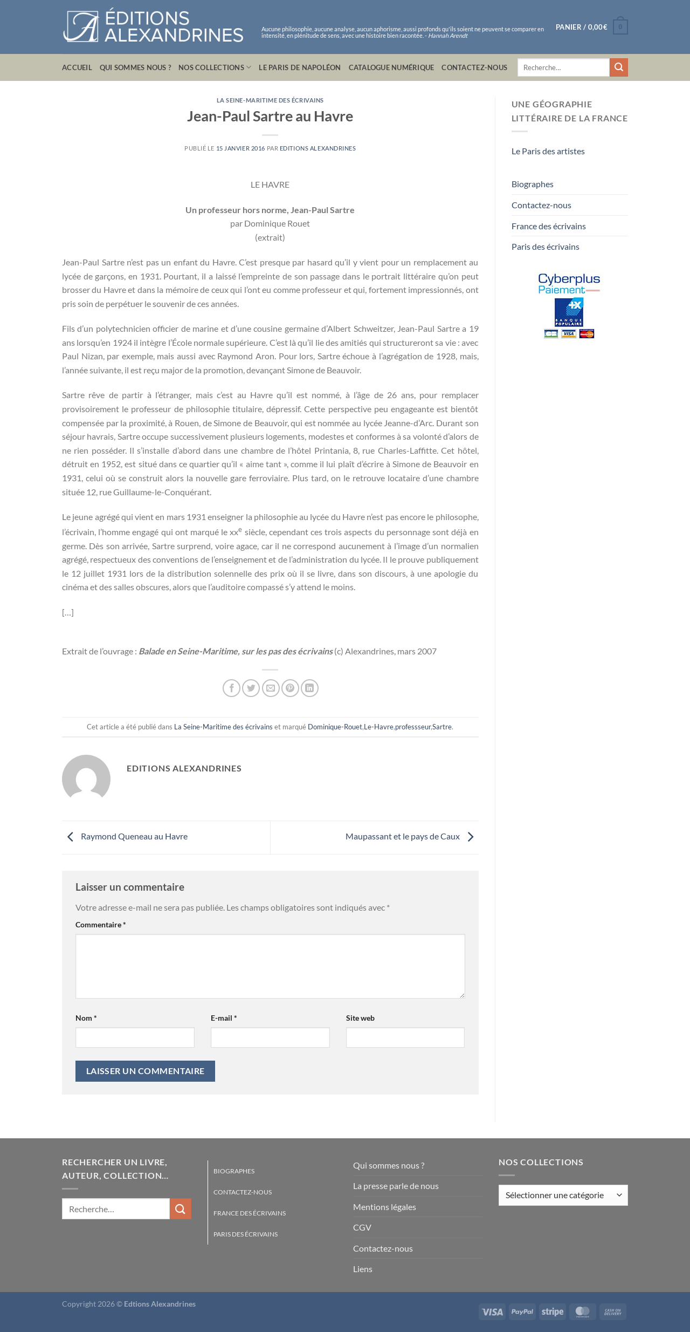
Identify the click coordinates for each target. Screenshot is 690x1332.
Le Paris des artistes (548, 151)
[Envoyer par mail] (271, 688)
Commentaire (100, 924)
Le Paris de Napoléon (300, 67)
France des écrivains (549, 226)
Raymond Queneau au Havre (125, 836)
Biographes (533, 184)
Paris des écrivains (545, 246)
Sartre (442, 726)
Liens (362, 1268)
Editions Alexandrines (318, 148)
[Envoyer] (619, 67)
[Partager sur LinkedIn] (310, 688)
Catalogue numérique (391, 67)
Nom (86, 1017)
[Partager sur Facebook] (231, 688)
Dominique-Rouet (335, 726)
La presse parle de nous (396, 1185)
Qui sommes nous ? (135, 67)
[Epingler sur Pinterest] (290, 688)
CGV (362, 1227)
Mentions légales (384, 1206)
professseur (413, 726)
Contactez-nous (474, 67)
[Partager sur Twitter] (251, 688)
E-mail (224, 1017)
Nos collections (214, 67)
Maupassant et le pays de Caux (412, 836)
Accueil (77, 67)
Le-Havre (379, 726)
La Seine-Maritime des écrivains (270, 100)
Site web (360, 1017)
